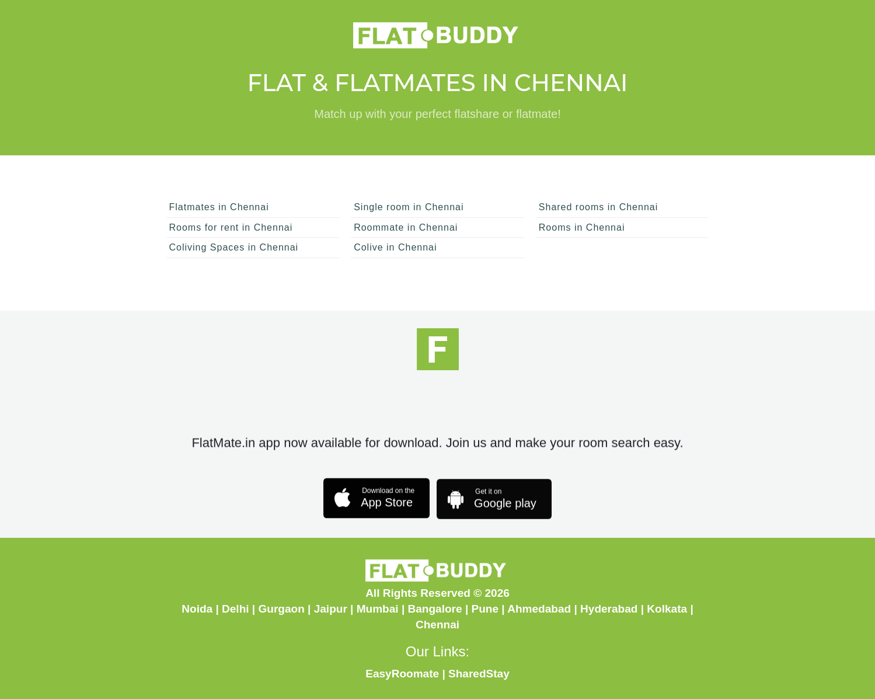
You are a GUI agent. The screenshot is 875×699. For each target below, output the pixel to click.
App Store (373, 502)
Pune (485, 609)
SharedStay (479, 673)
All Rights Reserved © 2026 (437, 593)
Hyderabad (608, 609)
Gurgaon (281, 609)
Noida (197, 609)
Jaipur (330, 609)
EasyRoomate (402, 673)
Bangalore (435, 609)
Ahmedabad (539, 609)
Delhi (235, 609)
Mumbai (378, 609)
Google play (490, 505)
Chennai (437, 624)
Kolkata (667, 609)
